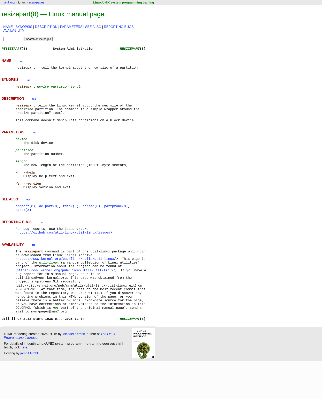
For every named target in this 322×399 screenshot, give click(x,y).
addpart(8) (25, 225)
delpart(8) (49, 225)
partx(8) (23, 229)
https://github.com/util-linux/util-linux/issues (63, 253)
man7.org (8, 2)
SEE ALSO (93, 27)
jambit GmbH (29, 389)
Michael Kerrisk (73, 370)
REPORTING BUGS (119, 27)
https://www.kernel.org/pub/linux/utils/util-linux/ (66, 282)
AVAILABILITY (13, 30)
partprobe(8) (116, 225)
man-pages (36, 2)
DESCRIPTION (46, 27)
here (24, 383)
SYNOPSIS (23, 27)
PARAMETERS (71, 27)
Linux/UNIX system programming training (123, 2)
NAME (8, 27)
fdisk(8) (71, 225)
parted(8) (91, 225)
